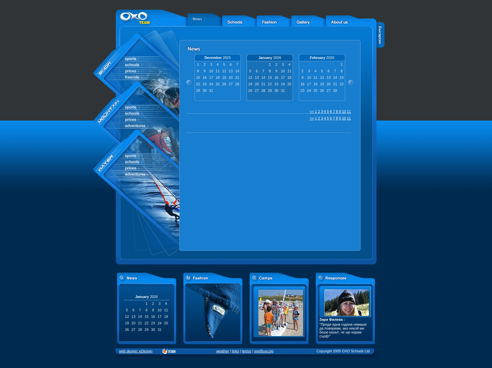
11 (349, 111)
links (235, 351)
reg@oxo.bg (263, 351)
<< (312, 111)
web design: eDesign (135, 351)
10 (344, 111)
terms (246, 351)
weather (222, 351)
